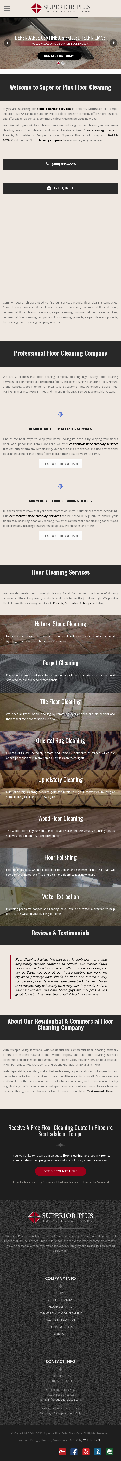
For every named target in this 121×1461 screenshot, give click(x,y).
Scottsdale (72, 603)
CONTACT (60, 1334)
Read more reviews (84, 994)
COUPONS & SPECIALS (61, 1327)
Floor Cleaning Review (31, 959)
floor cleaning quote (99, 130)
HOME (60, 1293)
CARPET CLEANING (60, 1299)
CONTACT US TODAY (59, 56)
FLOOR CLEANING (60, 1306)
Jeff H (66, 994)
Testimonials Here (100, 1091)
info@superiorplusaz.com (64, 1399)
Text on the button (60, 464)
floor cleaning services (79, 1155)
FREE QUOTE (60, 188)
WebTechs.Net (93, 1440)
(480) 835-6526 (60, 164)
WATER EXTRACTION (60, 1320)
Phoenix (58, 603)
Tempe (87, 603)
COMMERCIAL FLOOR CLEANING (60, 1313)
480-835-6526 (97, 1160)
